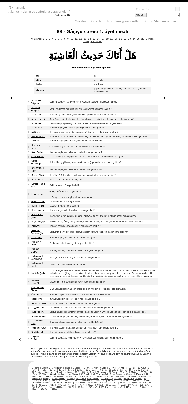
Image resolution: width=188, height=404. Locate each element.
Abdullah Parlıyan (35, 109)
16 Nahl (62, 370)
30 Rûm (91, 372)
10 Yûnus (122, 368)
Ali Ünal (35, 140)
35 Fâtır (144, 372)
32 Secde (113, 372)
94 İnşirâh (73, 385)
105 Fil (71, 387)
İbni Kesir (35, 226)
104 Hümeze (60, 387)
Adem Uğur (36, 114)
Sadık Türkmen (38, 303)
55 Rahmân (120, 376)
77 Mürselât (135, 381)
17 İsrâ (71, 370)
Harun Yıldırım (38, 210)
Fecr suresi (96, 41)
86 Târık (114, 383)
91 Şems (43, 385)
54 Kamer (108, 376)
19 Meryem (91, 370)
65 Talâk (118, 378)
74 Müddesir (100, 381)
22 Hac (123, 370)
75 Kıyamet (113, 381)
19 (112, 38)
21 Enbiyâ (113, 370)
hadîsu (39, 84)
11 (76, 38)
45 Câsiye (128, 374)
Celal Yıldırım (37, 156)
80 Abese (47, 383)
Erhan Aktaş (37, 194)
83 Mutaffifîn (80, 383)
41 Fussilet (86, 374)
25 (138, 38)
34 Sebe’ (135, 372)
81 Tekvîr (58, 383)
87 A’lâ (123, 383)
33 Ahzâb (124, 372)
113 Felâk (42, 389)
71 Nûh (65, 381)
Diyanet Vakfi (37, 175)
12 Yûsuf (142, 368)
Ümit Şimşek (37, 332)
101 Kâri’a (144, 385)
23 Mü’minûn (135, 370)
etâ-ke (39, 80)
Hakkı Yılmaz (37, 206)
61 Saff (70, 378)
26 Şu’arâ (47, 372)
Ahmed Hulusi (38, 119)
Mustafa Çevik (38, 273)
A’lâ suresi (36, 38)
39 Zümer (62, 374)
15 (94, 38)
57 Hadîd (142, 376)
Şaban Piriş (36, 299)
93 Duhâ (62, 385)
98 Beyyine (111, 385)
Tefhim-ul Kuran (38, 328)
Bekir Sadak (37, 152)
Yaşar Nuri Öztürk (36, 338)
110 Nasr (130, 387)
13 (85, 38)
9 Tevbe (112, 368)
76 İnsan (124, 381)
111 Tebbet (141, 387)
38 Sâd (53, 374)
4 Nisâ (68, 368)
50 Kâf (69, 376)
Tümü (86, 41)
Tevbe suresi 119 (62, 15)
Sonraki (150, 38)
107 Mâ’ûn (94, 387)
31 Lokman (102, 372)
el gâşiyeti (40, 90)
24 (134, 38)
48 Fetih (48, 376)
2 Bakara (46, 368)
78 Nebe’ (147, 381)
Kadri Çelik (36, 237)
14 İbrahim (43, 370)
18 (107, 38)
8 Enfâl (103, 368)
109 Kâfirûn (118, 387)
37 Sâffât (43, 374)
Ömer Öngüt (37, 294)
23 (130, 38)
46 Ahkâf (140, 374)
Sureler (80, 21)
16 (98, 38)
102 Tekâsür (37, 387)
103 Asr (48, 387)
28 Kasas (68, 372)
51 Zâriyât (79, 376)
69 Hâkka (44, 381)
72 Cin (74, 381)
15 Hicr (53, 370)
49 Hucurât (59, 376)
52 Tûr (89, 376)
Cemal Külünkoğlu (36, 162)
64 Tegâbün (106, 378)
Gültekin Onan (38, 201)
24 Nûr (146, 370)
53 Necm (98, 376)
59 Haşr (46, 378)
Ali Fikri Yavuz (38, 136)
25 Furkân (37, 372)
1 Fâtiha (36, 368)
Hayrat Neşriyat (38, 221)
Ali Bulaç (35, 132)
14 (90, 38)
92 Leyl (53, 385)
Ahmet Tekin (37, 123)
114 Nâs (53, 389)
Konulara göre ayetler (123, 21)
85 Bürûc (103, 383)
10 (72, 38)
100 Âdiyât (133, 385)
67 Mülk (138, 378)
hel (37, 76)
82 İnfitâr (69, 383)
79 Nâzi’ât (36, 383)
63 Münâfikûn (93, 378)
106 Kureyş (82, 387)
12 (81, 38)
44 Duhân (117, 374)
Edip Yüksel (37, 179)
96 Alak (91, 385)
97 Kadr (100, 385)
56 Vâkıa (132, 376)
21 (121, 38)
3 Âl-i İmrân (57, 368)
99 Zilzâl (122, 385)
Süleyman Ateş (38, 316)
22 (125, 38)
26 (143, 38)
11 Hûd (132, 368)
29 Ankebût (80, 372)
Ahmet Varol (37, 127)
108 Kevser (106, 387)
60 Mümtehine (58, 378)
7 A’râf (95, 368)
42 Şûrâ (96, 374)
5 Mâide (76, 368)
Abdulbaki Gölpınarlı (36, 102)
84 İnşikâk (92, 383)
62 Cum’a (80, 378)
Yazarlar (97, 21)
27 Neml (58, 372)
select (177, 9)
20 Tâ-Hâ (103, 370)
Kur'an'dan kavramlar (160, 21)
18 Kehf (80, 370)
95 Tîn (83, 385)
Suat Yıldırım (37, 312)
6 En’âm (86, 368)
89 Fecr (142, 383)
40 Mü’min (74, 374)
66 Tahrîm (128, 378)
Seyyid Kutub (37, 307)
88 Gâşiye (132, 383)
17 (103, 38)
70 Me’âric (55, 381)
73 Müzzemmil (85, 381)
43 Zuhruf (106, 374)
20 (116, 38)
